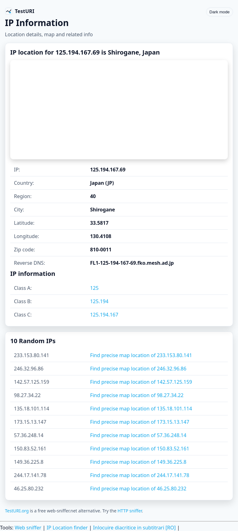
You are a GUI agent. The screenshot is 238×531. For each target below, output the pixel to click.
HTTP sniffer (129, 511)
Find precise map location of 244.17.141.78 (139, 475)
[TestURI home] (19, 11)
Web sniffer (28, 527)
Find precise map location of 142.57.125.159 (141, 381)
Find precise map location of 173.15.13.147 (139, 421)
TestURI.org (17, 511)
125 (94, 288)
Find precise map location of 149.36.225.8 (138, 461)
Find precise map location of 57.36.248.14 (138, 435)
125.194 (99, 301)
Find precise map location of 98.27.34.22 (137, 395)
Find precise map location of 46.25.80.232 (138, 488)
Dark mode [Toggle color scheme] (219, 12)
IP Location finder (67, 527)
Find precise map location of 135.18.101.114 (141, 408)
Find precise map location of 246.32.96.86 (138, 368)
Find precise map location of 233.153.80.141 (141, 355)
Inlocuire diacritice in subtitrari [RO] (134, 527)
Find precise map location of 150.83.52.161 (139, 448)
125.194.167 (104, 314)
